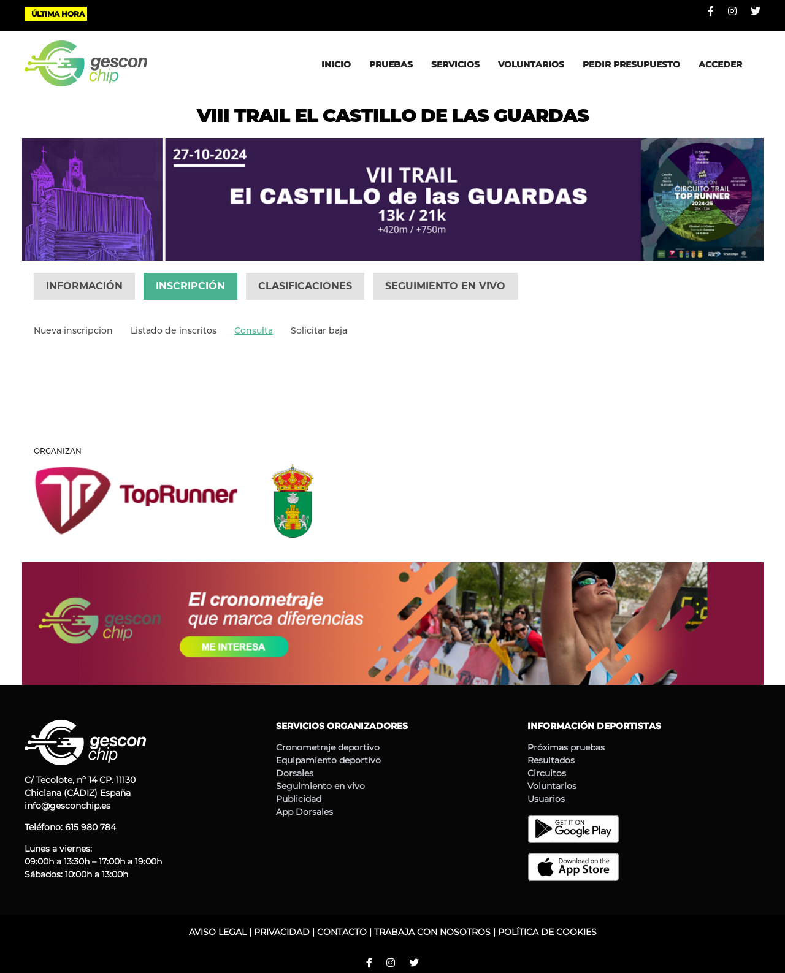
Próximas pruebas (566, 747)
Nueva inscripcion (73, 330)
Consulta (253, 330)
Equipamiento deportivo (328, 760)
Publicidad (298, 798)
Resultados (551, 760)
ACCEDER (720, 64)
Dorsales (294, 773)
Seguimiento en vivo (320, 786)
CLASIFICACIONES (305, 286)
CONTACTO (342, 931)
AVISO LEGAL (218, 931)
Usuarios (546, 798)
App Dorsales (304, 811)
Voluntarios (551, 786)
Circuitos (546, 773)
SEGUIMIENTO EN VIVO (445, 286)
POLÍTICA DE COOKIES (547, 931)
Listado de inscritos (173, 330)
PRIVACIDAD (282, 931)
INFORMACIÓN (84, 286)
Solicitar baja (319, 330)
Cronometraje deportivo (328, 747)
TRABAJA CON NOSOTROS (432, 931)
